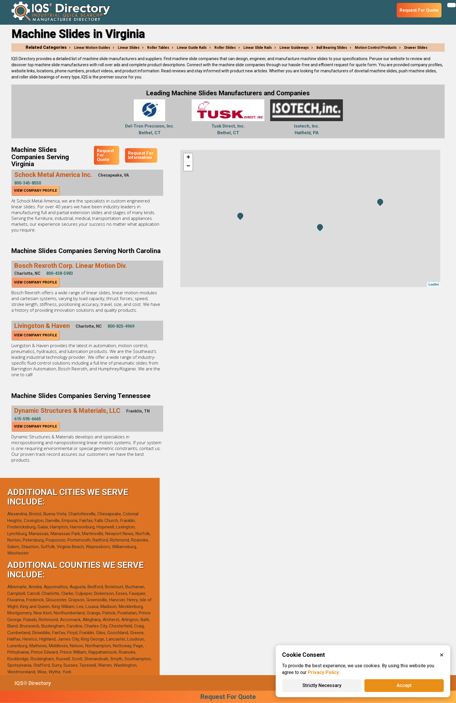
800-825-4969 (121, 326)
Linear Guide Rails (192, 48)
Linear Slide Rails (257, 48)
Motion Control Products (376, 48)
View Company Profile (35, 191)
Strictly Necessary (321, 685)
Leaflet (433, 284)
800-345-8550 (27, 183)
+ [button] (188, 157)
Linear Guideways (294, 48)
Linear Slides (129, 48)
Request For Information (140, 155)
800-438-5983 (59, 273)
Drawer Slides (416, 48)
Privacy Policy (323, 672)
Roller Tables (158, 48)
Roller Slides (225, 48)
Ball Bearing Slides (331, 48)
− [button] (188, 166)
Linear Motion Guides (92, 48)
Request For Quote (105, 155)
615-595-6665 (27, 419)
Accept (404, 685)
